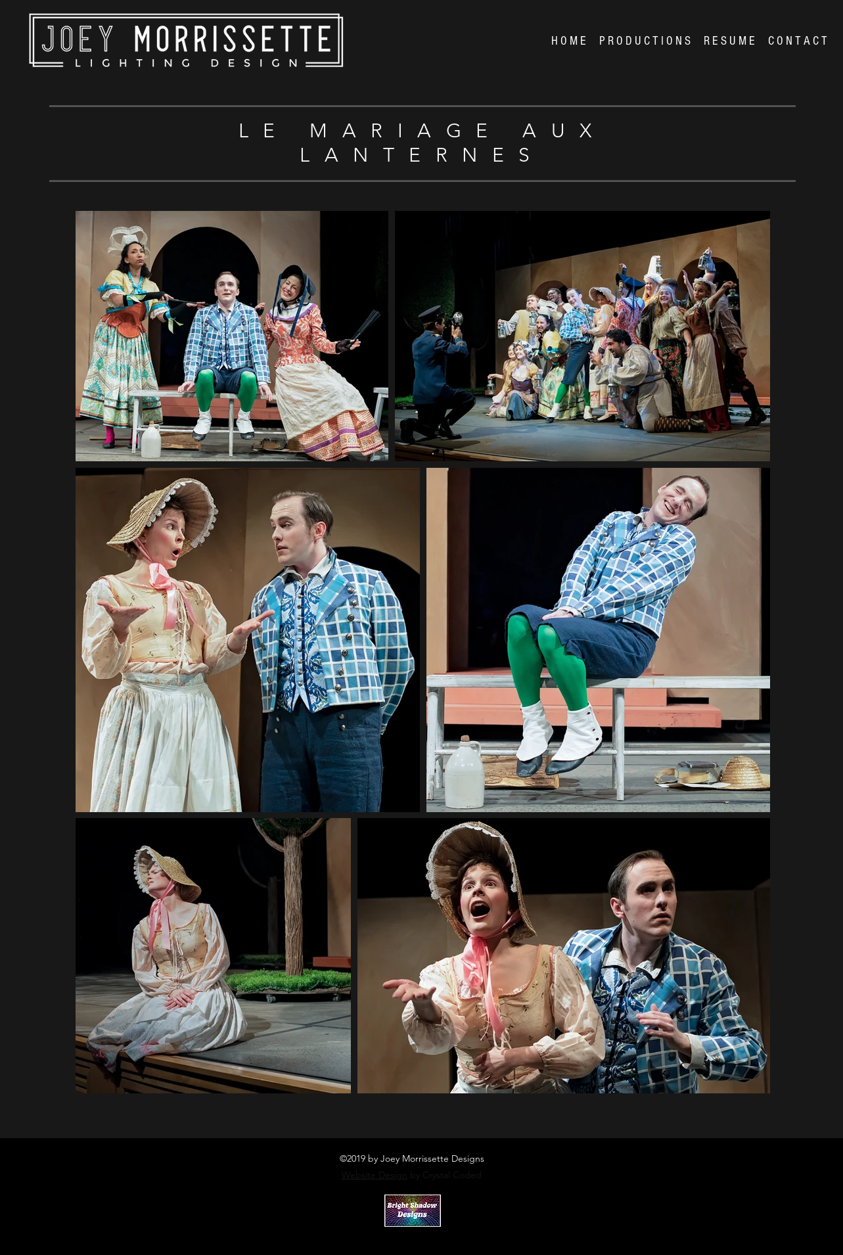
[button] (645, 41)
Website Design (374, 1175)
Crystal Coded (406, 1237)
